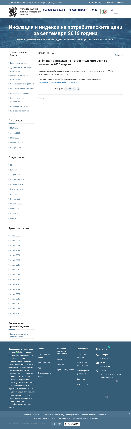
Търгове (60, 364)
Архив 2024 (15, 241)
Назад (41, 98)
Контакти (111, 2)
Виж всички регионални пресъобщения (20, 335)
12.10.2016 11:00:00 (46, 53)
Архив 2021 (15, 255)
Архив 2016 (15, 279)
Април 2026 (15, 133)
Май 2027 (14, 218)
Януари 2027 (15, 199)
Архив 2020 (15, 260)
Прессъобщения (33, 40)
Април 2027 (15, 213)
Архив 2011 (15, 309)
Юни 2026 (14, 165)
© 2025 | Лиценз (83, 384)
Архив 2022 (15, 250)
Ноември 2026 (16, 189)
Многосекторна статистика (22, 89)
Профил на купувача (65, 370)
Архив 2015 (15, 284)
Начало (19, 40)
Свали (119, 55)
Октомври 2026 (16, 184)
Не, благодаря (71, 424)
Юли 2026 (14, 170)
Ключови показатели (19, 111)
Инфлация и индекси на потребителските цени (58, 82)
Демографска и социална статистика (21, 69)
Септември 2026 (17, 179)
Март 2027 (14, 209)
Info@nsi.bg (105, 366)
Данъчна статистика (19, 106)
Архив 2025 (15, 236)
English (120, 2)
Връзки (102, 2)
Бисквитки (81, 379)
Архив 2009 (15, 294)
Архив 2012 (15, 304)
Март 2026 (14, 138)
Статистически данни (44, 355)
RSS (39, 368)
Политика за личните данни (82, 364)
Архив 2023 (15, 245)
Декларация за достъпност (83, 372)
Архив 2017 (15, 275)
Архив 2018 (15, 270)
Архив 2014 (15, 289)
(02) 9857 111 (55, 3)
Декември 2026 (16, 194)
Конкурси (61, 359)
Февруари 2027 (16, 204)
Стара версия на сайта (44, 374)
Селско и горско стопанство (17, 99)
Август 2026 (15, 175)
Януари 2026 (15, 148)
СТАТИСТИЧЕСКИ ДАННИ (54, 11)
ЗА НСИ (95, 11)
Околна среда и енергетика (22, 84)
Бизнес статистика (18, 63)
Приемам (57, 424)
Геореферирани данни (19, 93)
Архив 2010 (15, 313)
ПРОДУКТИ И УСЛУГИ (78, 11)
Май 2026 (14, 128)
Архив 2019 (15, 265)
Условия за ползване (81, 355)
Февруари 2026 (16, 143)
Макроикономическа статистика (19, 77)
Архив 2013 (15, 299)
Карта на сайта (44, 363)
